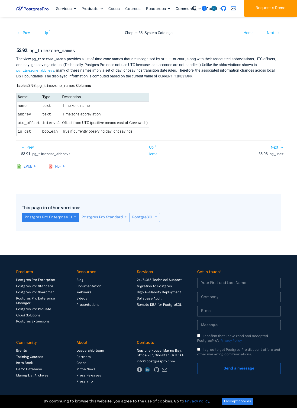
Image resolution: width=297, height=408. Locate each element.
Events (21, 349)
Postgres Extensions (33, 320)
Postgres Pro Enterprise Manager (35, 299)
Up (46, 33)
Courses (133, 9)
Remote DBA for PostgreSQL (159, 303)
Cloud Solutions (28, 314)
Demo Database (29, 368)
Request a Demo (271, 8)
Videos (82, 297)
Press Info (85, 380)
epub (28, 165)
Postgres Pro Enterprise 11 (49, 216)
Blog (80, 278)
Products (90, 9)
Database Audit (149, 297)
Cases (114, 9)
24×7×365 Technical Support (159, 278)
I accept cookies (237, 401)
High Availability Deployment (159, 291)
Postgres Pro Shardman (35, 291)
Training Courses (29, 355)
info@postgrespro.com (156, 360)
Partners (84, 355)
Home (248, 33)
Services (64, 9)
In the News (86, 368)
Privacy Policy (231, 339)
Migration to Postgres (154, 285)
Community (186, 9)
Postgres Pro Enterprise (35, 278)
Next (270, 33)
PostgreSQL (143, 216)
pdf (58, 165)
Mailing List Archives (32, 374)
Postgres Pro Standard (103, 216)
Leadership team (90, 349)
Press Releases (89, 374)
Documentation (89, 285)
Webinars (84, 291)
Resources (156, 9)
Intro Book (24, 361)
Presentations (88, 303)
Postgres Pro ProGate (33, 307)
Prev (26, 33)
